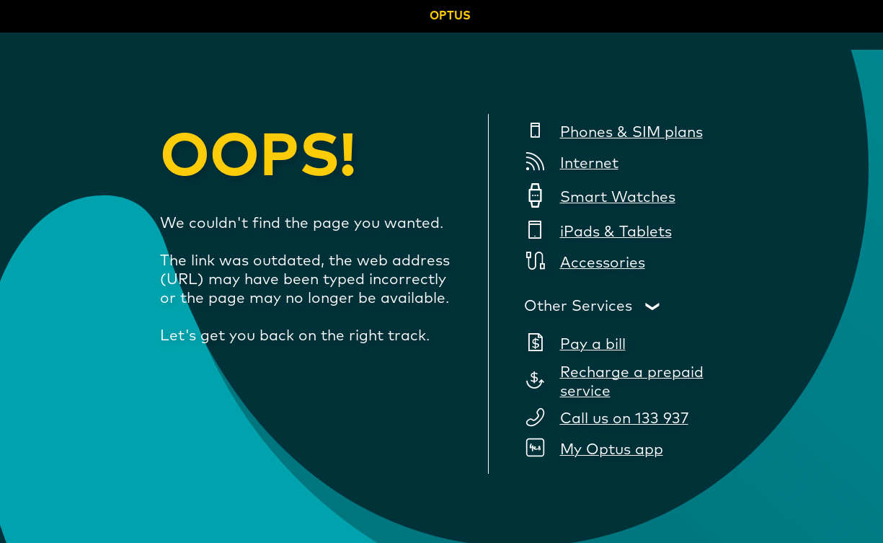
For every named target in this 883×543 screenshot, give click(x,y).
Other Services (578, 306)
